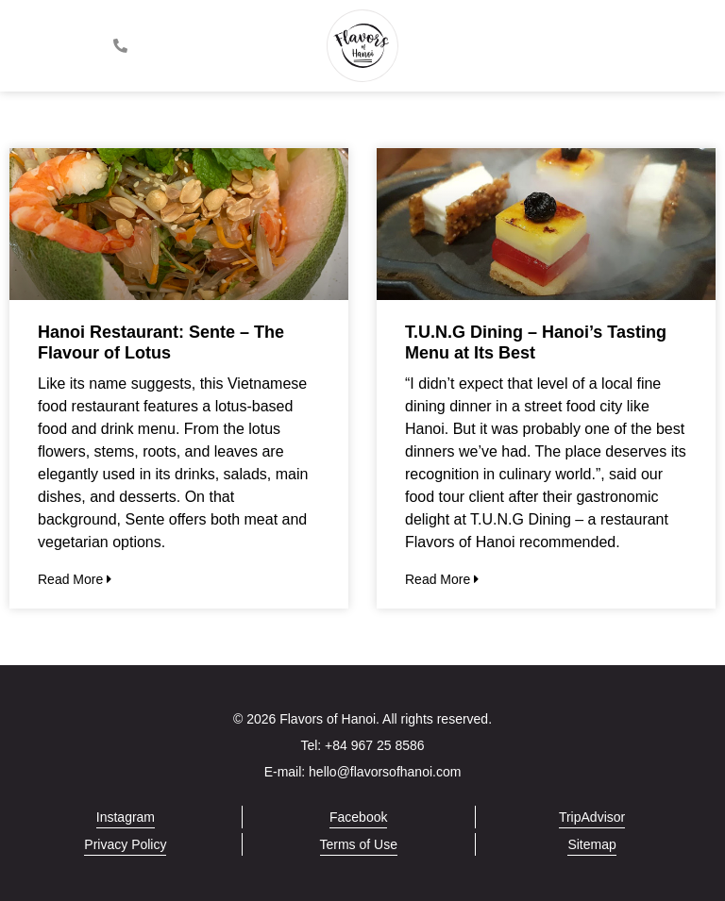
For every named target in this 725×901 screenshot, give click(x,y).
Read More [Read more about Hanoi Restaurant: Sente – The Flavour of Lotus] (74, 579)
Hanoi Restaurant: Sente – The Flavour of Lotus (161, 342)
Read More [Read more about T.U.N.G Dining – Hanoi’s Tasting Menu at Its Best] (442, 579)
